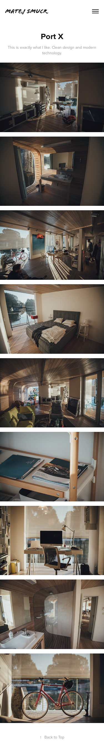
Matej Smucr (26, 11)
